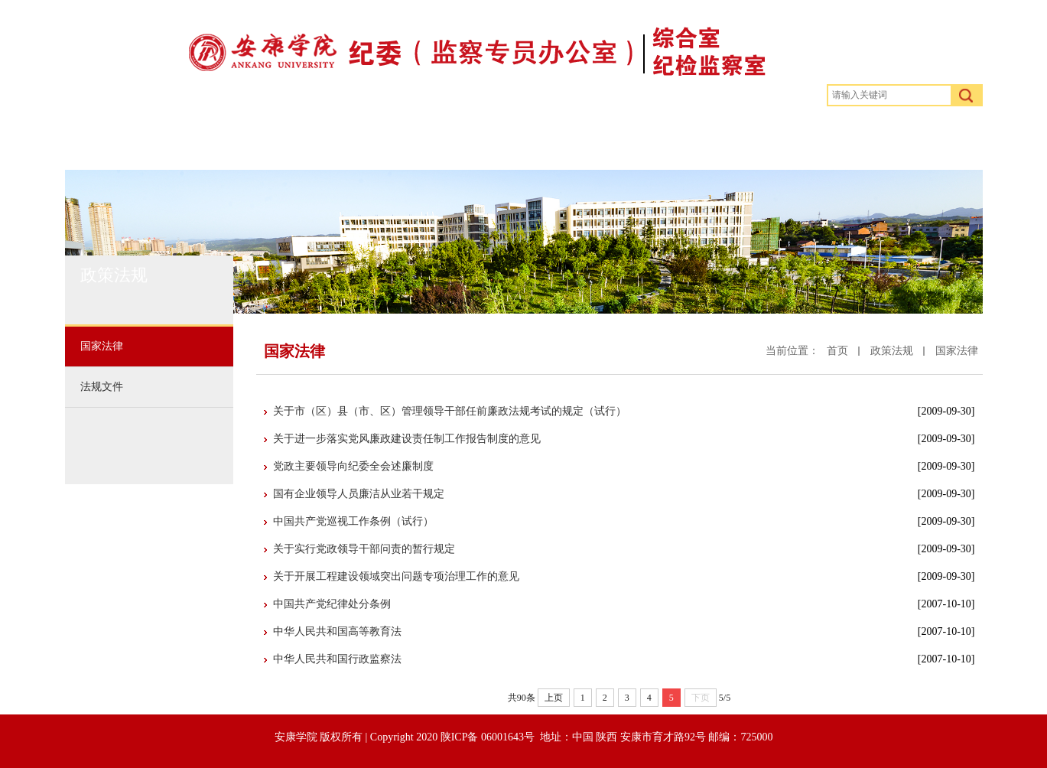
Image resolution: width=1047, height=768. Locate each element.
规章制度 (464, 141)
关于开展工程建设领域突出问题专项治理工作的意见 (396, 576)
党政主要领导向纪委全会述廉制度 (353, 466)
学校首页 (917, 141)
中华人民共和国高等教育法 (337, 631)
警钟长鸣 (577, 141)
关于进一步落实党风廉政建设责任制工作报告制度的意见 (407, 438)
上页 (554, 697)
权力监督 (690, 141)
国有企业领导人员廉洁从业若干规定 (358, 494)
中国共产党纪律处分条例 (332, 604)
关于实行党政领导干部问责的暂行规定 (364, 549)
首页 (138, 141)
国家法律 (956, 350)
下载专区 (803, 141)
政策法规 (351, 141)
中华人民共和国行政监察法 (337, 659)
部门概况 (237, 141)
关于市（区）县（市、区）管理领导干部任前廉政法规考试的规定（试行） (449, 411)
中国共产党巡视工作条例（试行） (353, 521)
